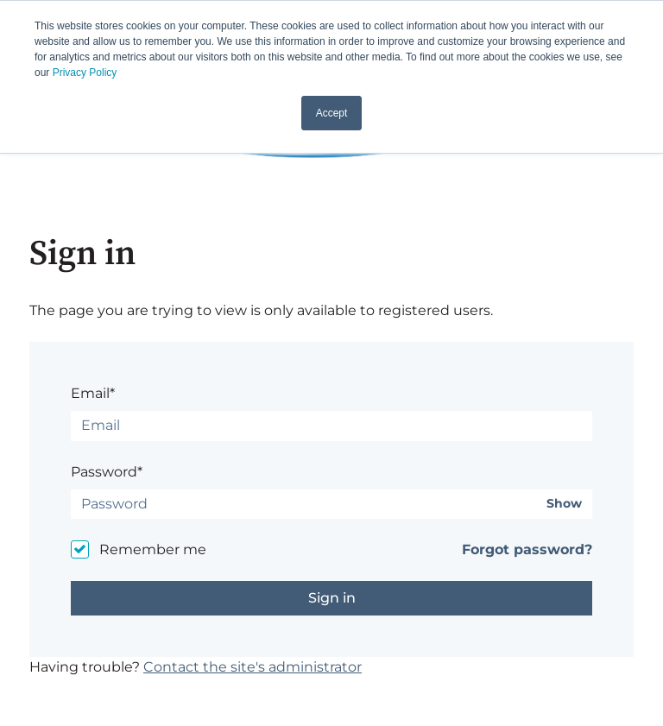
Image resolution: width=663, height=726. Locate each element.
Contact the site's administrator (252, 667)
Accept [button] (332, 113)
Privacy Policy (85, 72)
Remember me (152, 549)
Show (564, 503)
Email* (93, 393)
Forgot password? (527, 549)
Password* (106, 472)
